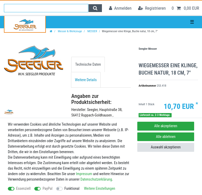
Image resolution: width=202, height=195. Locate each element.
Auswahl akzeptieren (166, 147)
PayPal (47, 188)
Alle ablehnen (166, 137)
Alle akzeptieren (165, 126)
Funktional (72, 188)
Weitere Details (86, 80)
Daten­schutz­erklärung (96, 179)
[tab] (88, 64)
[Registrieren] (152, 8)
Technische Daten (88, 64)
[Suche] (95, 8)
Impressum (84, 174)
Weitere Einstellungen (99, 188)
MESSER (92, 31)
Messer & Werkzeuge (69, 31)
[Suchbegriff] (46, 8)
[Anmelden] (120, 8)
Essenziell (23, 188)
